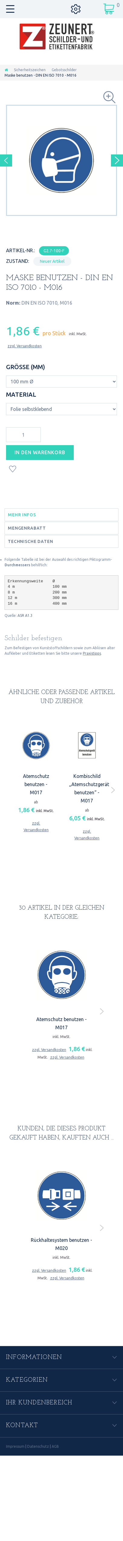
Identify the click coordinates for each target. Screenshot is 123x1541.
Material (22, 394)
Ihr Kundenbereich (39, 1403)
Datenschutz (38, 1446)
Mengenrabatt (27, 528)
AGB (55, 1446)
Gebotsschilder (64, 70)
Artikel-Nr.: (20, 250)
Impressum (15, 1446)
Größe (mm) (26, 366)
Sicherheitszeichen (30, 70)
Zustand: (17, 261)
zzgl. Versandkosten (25, 346)
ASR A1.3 (25, 615)
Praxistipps (92, 653)
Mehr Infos (22, 514)
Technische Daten (30, 541)
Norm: (13, 303)
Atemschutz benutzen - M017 (36, 784)
